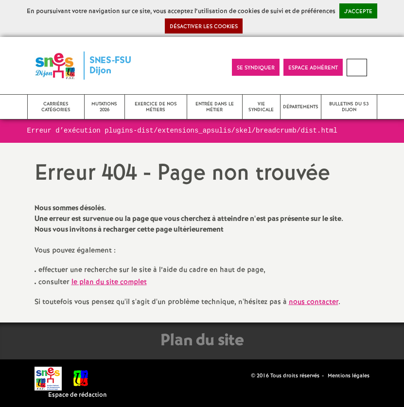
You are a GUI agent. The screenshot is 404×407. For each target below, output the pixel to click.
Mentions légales (348, 376)
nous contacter (313, 302)
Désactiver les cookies (204, 27)
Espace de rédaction (77, 395)
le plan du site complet (109, 282)
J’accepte (358, 12)
